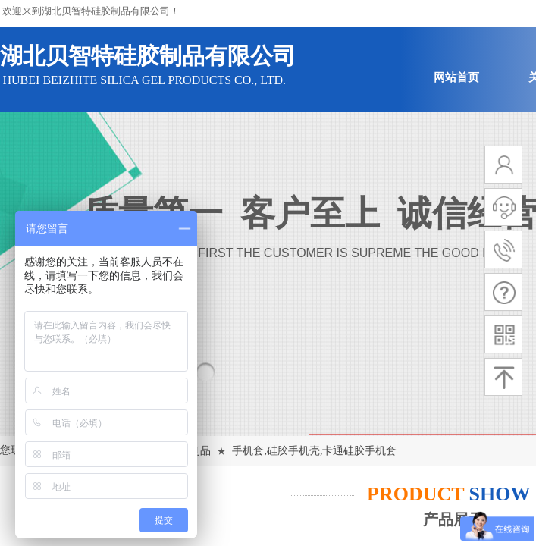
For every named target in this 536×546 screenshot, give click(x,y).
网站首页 (456, 77)
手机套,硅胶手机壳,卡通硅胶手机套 (314, 451)
